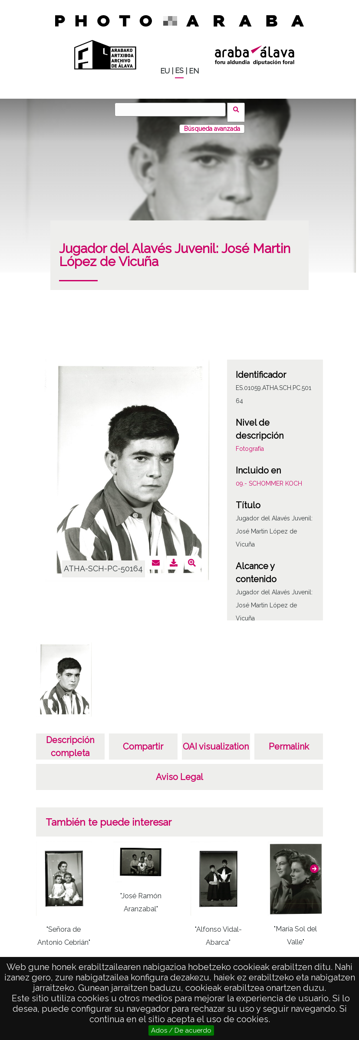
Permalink (289, 741)
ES (179, 71)
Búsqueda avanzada (212, 123)
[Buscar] (173, 110)
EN (194, 71)
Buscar (239, 109)
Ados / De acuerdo (181, 1030)
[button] (314, 863)
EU (165, 71)
